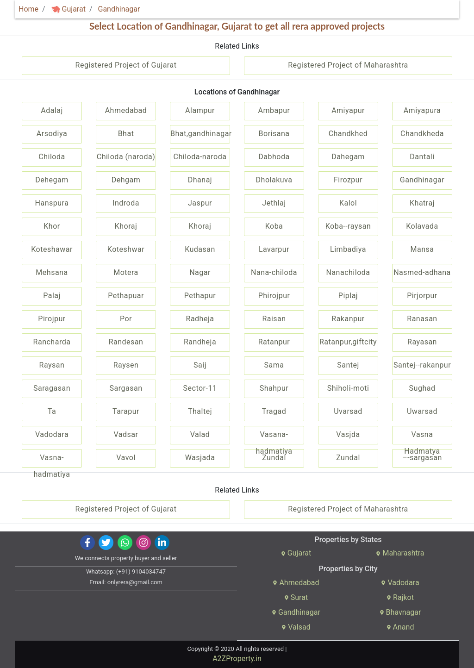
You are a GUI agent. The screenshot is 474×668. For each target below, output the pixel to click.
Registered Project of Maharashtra (348, 65)
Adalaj (52, 110)
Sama (274, 365)
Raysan (52, 365)
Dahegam (348, 156)
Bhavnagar (400, 612)
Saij (199, 365)
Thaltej (200, 411)
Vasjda (348, 434)
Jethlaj (274, 203)
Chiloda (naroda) (126, 156)
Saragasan (51, 388)
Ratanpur (274, 341)
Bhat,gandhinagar (200, 133)
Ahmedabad (126, 110)
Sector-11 (200, 388)
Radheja (200, 318)
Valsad (295, 627)
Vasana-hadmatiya (274, 437)
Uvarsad (348, 411)
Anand (400, 627)
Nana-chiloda (274, 272)
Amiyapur (348, 110)
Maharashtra (400, 553)
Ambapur (274, 110)
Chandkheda (422, 133)
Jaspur (200, 203)
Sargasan (126, 388)
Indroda (125, 203)
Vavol (126, 457)
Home (28, 9)
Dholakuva (274, 179)
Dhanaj (200, 179)
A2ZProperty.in (237, 658)
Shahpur (274, 388)
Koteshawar (52, 249)
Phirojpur (274, 295)
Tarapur (125, 411)
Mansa (422, 249)
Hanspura (52, 203)
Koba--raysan (348, 226)
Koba (274, 226)
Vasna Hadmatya (422, 437)
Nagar (200, 272)
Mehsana (52, 272)
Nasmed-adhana (422, 272)
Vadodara (52, 434)
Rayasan (422, 341)
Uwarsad (422, 411)
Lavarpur (274, 249)
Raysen (126, 365)
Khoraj (126, 226)
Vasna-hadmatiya (51, 460)
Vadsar (126, 434)
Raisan (274, 318)
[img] (55, 9)
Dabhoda (273, 156)
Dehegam (52, 179)
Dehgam (126, 179)
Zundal (274, 457)
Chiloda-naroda (200, 156)
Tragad (274, 411)
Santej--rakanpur (422, 365)
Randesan (126, 341)
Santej (348, 365)
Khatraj (422, 203)
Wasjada (200, 457)
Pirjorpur (422, 295)
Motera (125, 272)
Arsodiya (52, 133)
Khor (52, 226)
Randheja (200, 341)
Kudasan (200, 249)
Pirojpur (51, 318)
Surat (296, 597)
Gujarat (68, 9)
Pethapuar (126, 295)
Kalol (348, 203)
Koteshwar (125, 249)
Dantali (422, 156)
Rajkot (400, 597)
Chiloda (51, 156)
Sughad (422, 388)
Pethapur (200, 295)
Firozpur (348, 179)
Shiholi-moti (348, 388)
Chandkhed (348, 133)
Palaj (52, 295)
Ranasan (422, 318)
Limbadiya (348, 249)
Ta (52, 411)
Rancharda (52, 341)
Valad (200, 434)
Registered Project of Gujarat (126, 65)
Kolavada (422, 226)
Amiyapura (422, 110)
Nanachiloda (348, 272)
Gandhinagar (119, 9)
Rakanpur (347, 318)
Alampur (200, 110)
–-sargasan (422, 457)
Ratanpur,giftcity (348, 341)
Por (126, 318)
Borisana (274, 133)
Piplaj (348, 295)
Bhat (126, 133)
